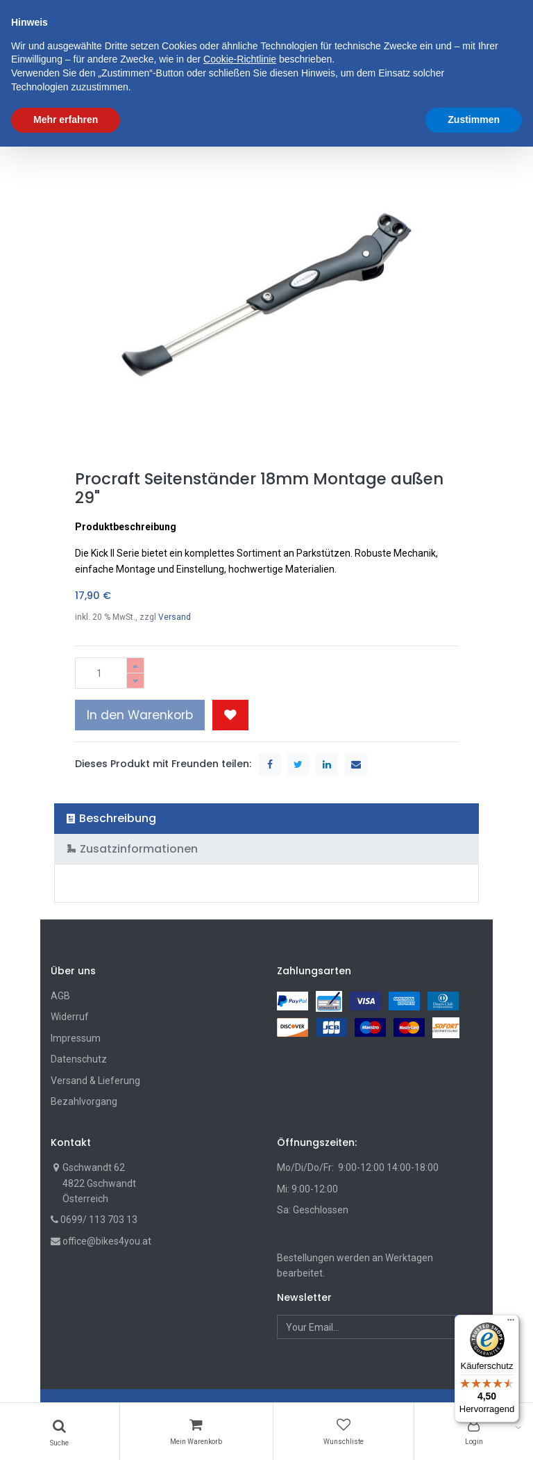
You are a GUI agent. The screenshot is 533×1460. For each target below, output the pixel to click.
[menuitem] (88, 81)
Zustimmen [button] (474, 1432)
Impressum (76, 1038)
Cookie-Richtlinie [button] (239, 1373)
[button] (353, 81)
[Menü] (510, 1323)
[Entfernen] (135, 680)
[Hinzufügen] (135, 665)
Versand (174, 617)
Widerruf (70, 1016)
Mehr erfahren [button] (65, 1432)
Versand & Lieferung (95, 1080)
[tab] (267, 818)
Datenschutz (79, 1059)
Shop (73, 123)
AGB (60, 995)
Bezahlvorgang (84, 1101)
